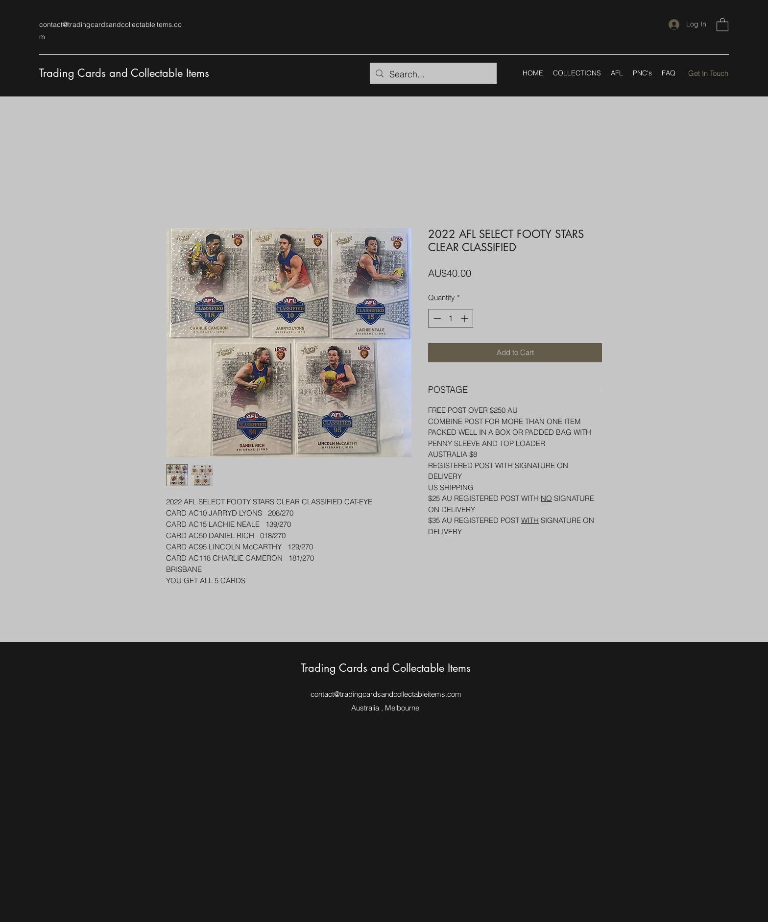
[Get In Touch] (708, 73)
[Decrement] (436, 318)
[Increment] (465, 318)
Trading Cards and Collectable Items (124, 73)
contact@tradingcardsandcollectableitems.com (386, 694)
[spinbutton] (451, 318)
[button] (722, 24)
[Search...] (432, 74)
